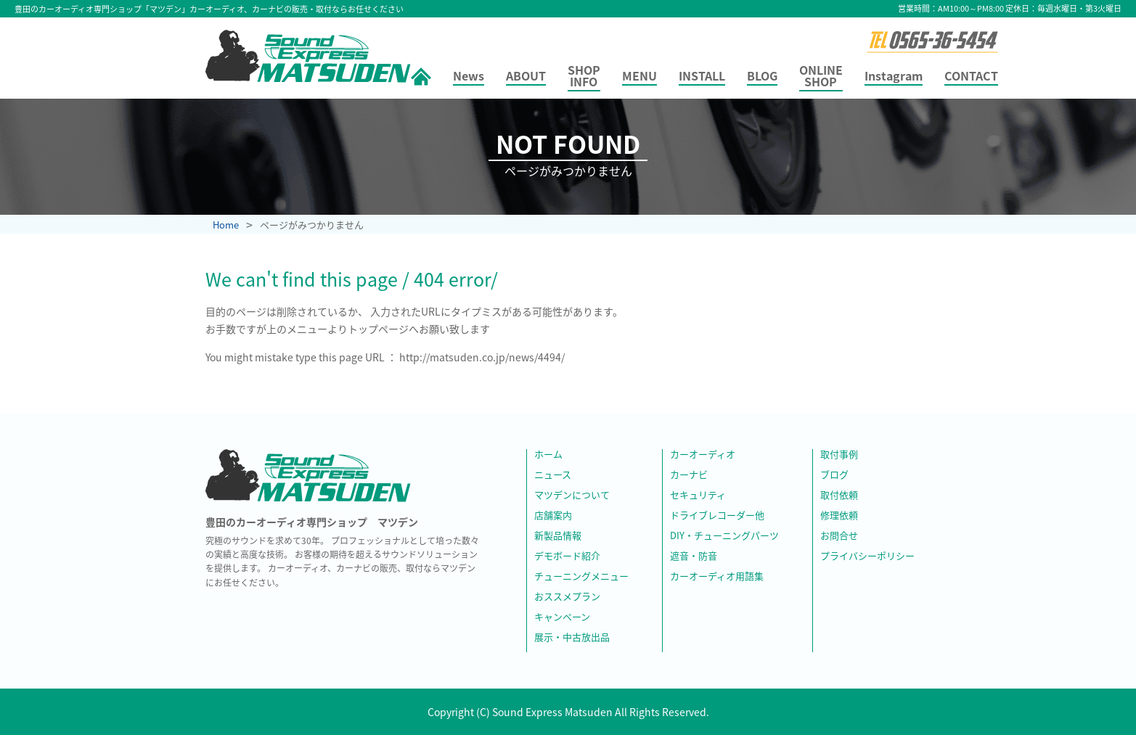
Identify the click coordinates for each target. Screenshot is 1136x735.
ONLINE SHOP (821, 77)
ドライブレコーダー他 (717, 516)
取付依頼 (839, 495)
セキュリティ (698, 495)
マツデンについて (572, 495)
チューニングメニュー (581, 577)
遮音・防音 (693, 556)
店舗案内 (553, 516)
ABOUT (526, 77)
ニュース (552, 475)
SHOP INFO (584, 77)
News (468, 77)
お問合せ (839, 536)
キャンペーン (562, 617)
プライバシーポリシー (867, 556)
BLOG (762, 77)
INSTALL (702, 77)
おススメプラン (567, 597)
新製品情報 (557, 536)
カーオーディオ (702, 455)
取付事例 (839, 455)
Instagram (894, 77)
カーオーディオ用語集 (717, 577)
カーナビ (689, 475)
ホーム (548, 455)
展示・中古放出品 (572, 638)
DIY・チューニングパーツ (724, 536)
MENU (639, 77)
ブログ (834, 475)
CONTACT (971, 77)
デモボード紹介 (567, 556)
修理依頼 (839, 516)
